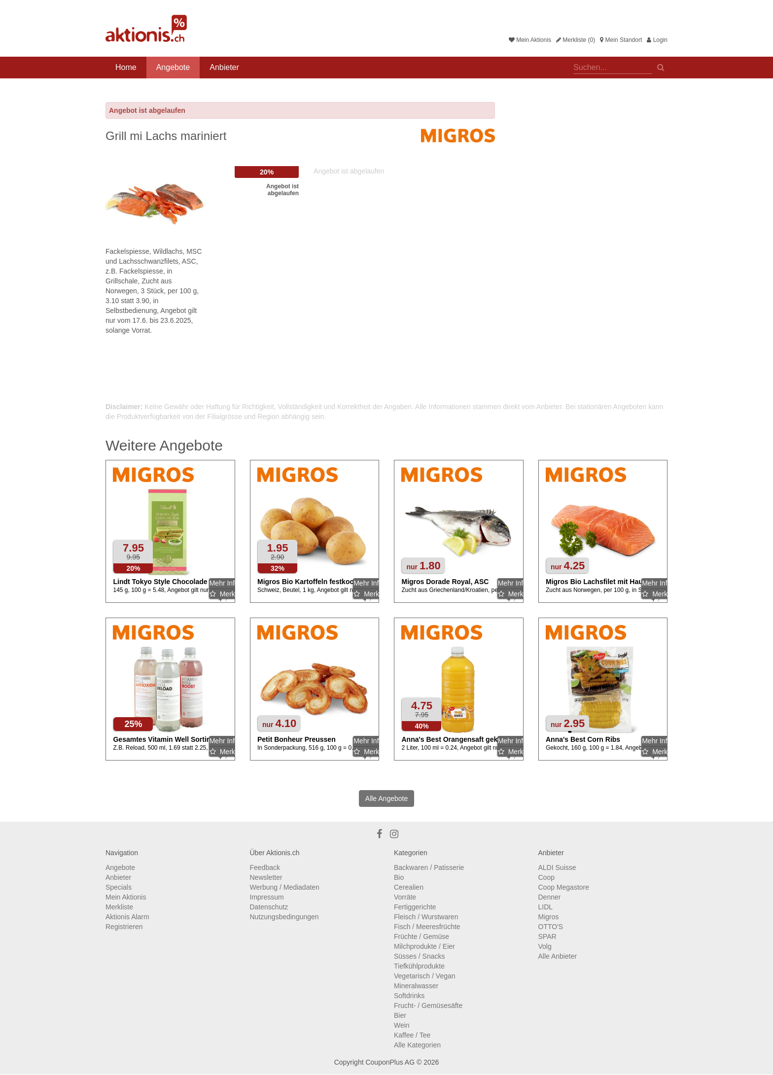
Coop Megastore (564, 887)
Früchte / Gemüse (421, 936)
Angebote (173, 67)
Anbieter (224, 67)
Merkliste (119, 907)
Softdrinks (409, 996)
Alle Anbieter (557, 956)
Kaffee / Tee (412, 1035)
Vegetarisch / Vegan (425, 976)
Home (126, 67)
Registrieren (123, 927)
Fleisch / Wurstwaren (426, 917)
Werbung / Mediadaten (284, 887)
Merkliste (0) (575, 39)
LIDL (545, 907)
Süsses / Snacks (419, 956)
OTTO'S (550, 927)
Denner (549, 897)
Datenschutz (269, 907)
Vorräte (405, 897)
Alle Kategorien (417, 1045)
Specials (118, 887)
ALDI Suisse (557, 867)
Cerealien (408, 887)
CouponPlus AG (390, 1062)
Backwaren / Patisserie (429, 867)
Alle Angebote (386, 798)
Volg (545, 946)
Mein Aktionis (530, 39)
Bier (400, 1015)
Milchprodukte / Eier (424, 946)
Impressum (267, 897)
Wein (402, 1025)
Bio (399, 877)
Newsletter (266, 877)
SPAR (547, 936)
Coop (546, 877)
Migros (548, 917)
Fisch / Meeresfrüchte (427, 927)
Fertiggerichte (415, 907)
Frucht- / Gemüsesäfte (428, 1005)
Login (657, 39)
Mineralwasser (416, 986)
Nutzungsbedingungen (284, 917)
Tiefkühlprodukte (419, 966)
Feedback (265, 867)
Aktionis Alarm (127, 917)
